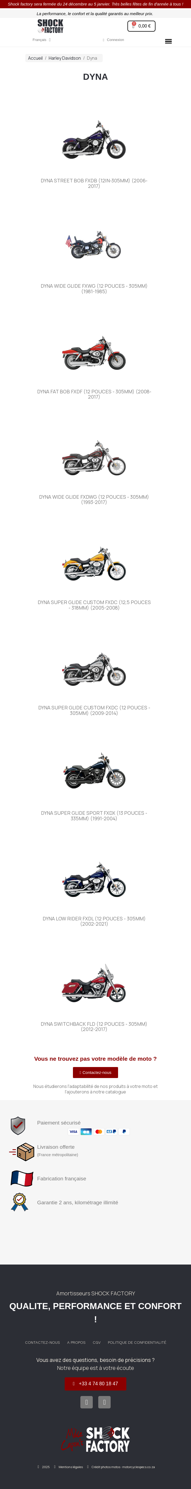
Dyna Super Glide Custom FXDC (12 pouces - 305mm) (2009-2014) (94, 710)
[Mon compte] (113, 39)
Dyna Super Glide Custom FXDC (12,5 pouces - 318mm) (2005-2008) (94, 605)
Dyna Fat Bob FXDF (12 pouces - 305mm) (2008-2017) (94, 394)
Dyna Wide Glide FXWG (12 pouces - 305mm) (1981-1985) (94, 289)
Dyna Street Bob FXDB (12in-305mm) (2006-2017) (94, 183)
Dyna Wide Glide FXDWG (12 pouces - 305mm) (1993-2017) (94, 499)
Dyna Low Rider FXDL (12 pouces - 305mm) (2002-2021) (94, 921)
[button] (95, 1072)
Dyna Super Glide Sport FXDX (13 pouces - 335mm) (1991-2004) (94, 816)
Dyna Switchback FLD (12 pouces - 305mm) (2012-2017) (94, 1027)
